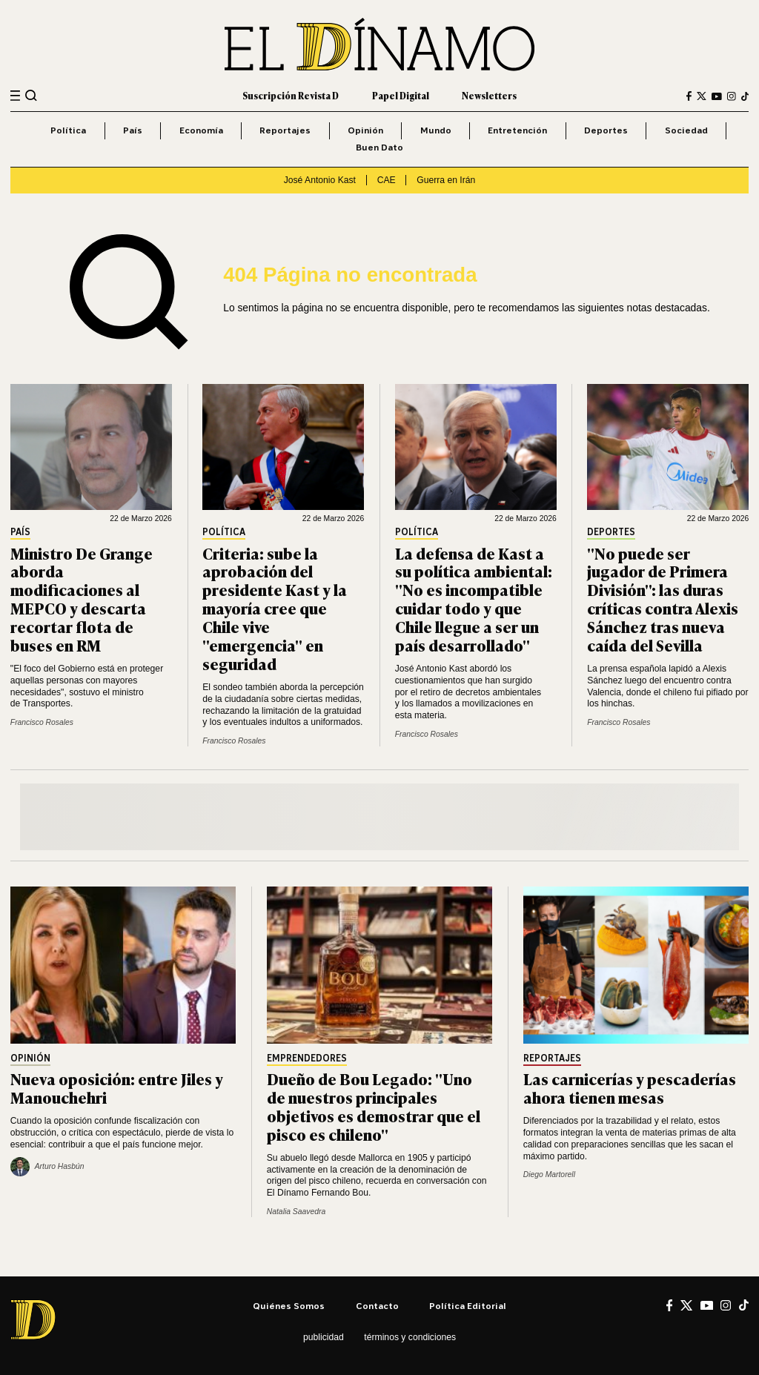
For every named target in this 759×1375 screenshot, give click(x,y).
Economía (201, 130)
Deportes (606, 130)
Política (68, 130)
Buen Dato (379, 147)
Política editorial (467, 1305)
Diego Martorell (549, 1174)
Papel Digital (400, 95)
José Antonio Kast (320, 180)
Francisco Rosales (41, 722)
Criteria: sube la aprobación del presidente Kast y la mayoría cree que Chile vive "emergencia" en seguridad (274, 608)
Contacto (377, 1305)
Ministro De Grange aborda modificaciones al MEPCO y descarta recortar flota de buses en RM (81, 598)
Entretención (517, 130)
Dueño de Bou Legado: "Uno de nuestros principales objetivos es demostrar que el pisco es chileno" (373, 1106)
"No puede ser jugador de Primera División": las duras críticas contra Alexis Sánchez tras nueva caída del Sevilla (662, 598)
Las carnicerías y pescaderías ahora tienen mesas (629, 1087)
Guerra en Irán (446, 180)
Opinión (365, 130)
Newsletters (489, 95)
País (132, 130)
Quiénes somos (289, 1305)
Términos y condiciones (410, 1337)
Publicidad (323, 1337)
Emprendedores (307, 1059)
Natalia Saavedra (296, 1211)
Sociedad (686, 130)
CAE (386, 180)
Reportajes (285, 130)
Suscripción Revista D (290, 95)
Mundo (435, 130)
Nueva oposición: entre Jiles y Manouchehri (116, 1087)
